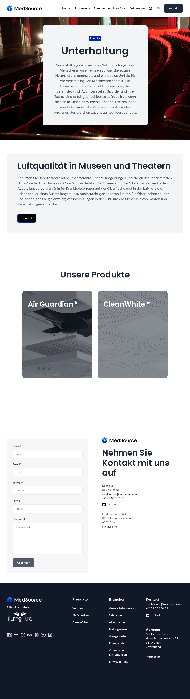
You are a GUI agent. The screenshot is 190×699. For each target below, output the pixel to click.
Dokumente (137, 8)
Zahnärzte (115, 615)
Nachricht (19, 520)
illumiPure (118, 8)
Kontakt (174, 8)
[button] (81, 8)
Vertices (77, 608)
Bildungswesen (118, 629)
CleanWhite (80, 622)
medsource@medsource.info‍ (120, 494)
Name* (17, 447)
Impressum (153, 657)
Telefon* (18, 484)
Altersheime (117, 622)
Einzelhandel (117, 643)
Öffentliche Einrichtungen (118, 652)
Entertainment (118, 661)
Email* (17, 466)
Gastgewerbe (117, 636)
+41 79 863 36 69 (157, 608)
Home (66, 8)
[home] (24, 8)
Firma (16, 502)
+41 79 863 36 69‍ (113, 498)
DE (150, 8)
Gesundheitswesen (121, 608)
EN (158, 8)
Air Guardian (80, 615)
